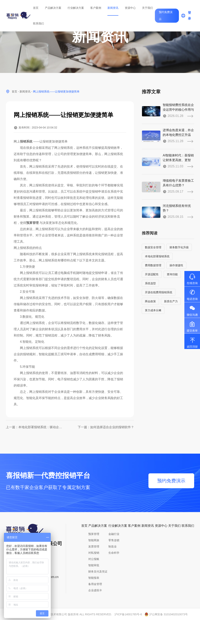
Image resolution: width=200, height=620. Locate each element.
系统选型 (150, 283)
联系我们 (38, 23)
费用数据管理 (153, 265)
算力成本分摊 (153, 310)
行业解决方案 (76, 7)
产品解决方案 (53, 7)
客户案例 (95, 7)
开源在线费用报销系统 (158, 292)
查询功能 (172, 274)
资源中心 (130, 7)
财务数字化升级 (179, 247)
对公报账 (93, 559)
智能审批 (93, 565)
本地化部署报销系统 (157, 256)
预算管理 (32, 222)
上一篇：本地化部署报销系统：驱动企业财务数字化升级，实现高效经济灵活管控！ (35, 427)
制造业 (112, 546)
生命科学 (113, 552)
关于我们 (147, 7)
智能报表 (93, 577)
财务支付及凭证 (97, 571)
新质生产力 (171, 301)
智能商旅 (93, 540)
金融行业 (113, 534)
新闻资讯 (112, 7)
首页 (35, 7)
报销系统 (26, 141)
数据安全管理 (153, 247)
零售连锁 (113, 540)
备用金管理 (95, 584)
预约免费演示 (165, 16)
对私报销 (93, 552)
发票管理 (93, 546)
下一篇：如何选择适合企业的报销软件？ (106, 427)
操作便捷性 (176, 265)
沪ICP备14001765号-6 (128, 614)
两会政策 (150, 301)
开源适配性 (152, 274)
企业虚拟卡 (95, 590)
